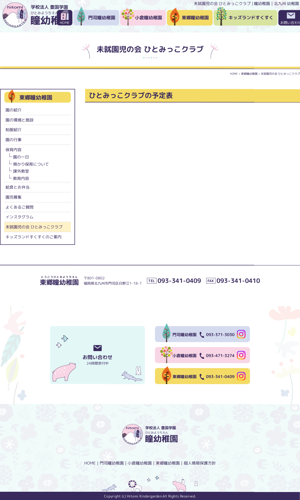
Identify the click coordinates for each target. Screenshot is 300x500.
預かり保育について (31, 164)
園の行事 (14, 139)
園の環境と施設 (20, 119)
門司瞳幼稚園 (101, 17)
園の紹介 (14, 109)
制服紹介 (14, 129)
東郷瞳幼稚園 (195, 17)
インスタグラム (20, 217)
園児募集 (14, 197)
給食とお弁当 (18, 187)
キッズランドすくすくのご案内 (34, 237)
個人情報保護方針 (200, 463)
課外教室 (21, 171)
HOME (65, 22)
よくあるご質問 (20, 207)
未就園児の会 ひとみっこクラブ (34, 227)
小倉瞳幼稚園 (148, 17)
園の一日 (21, 156)
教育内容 (21, 178)
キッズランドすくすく (251, 17)
